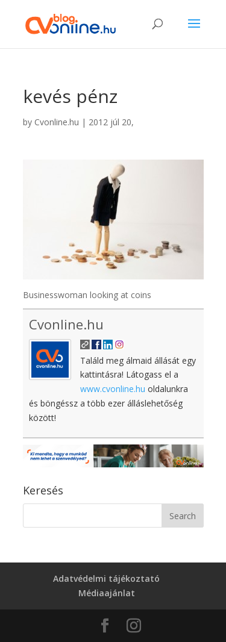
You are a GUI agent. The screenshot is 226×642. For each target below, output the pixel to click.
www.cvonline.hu (112, 388)
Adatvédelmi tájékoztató (106, 578)
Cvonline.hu (56, 122)
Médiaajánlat (106, 593)
